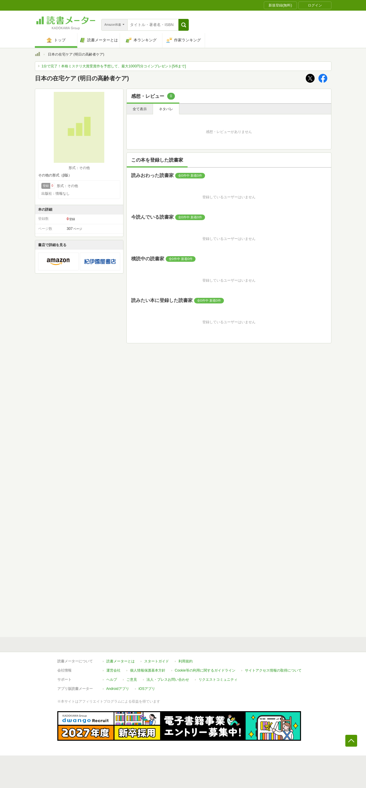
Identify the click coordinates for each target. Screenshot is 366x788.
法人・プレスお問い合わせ (168, 679)
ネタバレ (166, 109)
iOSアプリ (147, 688)
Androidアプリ (117, 688)
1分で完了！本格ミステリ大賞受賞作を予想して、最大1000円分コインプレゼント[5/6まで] (114, 66)
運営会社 (113, 670)
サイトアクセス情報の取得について (273, 670)
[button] (183, 25)
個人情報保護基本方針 (147, 670)
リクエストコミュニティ (218, 679)
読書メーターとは (120, 661)
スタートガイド (156, 661)
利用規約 (185, 661)
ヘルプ (111, 679)
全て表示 (140, 109)
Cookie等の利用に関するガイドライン (205, 670)
